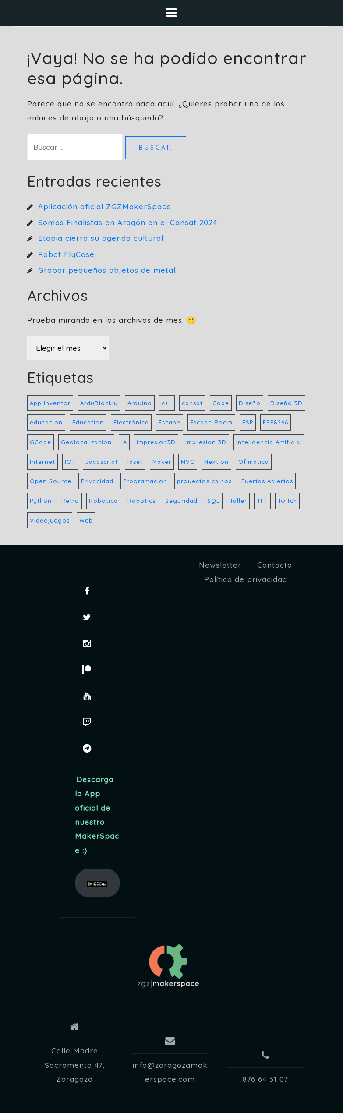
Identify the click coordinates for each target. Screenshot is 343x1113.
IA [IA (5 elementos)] (124, 441)
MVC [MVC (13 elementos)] (187, 461)
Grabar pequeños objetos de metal (107, 270)
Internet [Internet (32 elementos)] (42, 461)
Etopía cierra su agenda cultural (100, 238)
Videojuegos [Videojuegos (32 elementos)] (50, 520)
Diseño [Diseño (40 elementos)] (250, 402)
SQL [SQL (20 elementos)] (213, 500)
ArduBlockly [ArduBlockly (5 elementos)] (99, 402)
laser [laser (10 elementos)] (135, 461)
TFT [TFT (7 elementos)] (262, 500)
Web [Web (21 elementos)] (86, 520)
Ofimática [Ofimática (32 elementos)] (253, 461)
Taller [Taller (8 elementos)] (238, 500)
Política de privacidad (245, 579)
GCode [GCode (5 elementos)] (40, 441)
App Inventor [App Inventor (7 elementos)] (50, 402)
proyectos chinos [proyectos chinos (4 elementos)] (204, 480)
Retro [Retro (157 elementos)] (70, 500)
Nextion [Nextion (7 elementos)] (216, 461)
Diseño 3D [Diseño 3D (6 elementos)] (286, 402)
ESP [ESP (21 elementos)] (247, 422)
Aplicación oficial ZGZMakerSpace (104, 206)
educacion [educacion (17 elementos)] (46, 422)
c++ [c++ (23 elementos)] (167, 402)
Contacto (274, 564)
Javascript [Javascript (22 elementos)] (101, 461)
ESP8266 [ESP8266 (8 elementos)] (275, 422)
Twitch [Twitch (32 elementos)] (287, 500)
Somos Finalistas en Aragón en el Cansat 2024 (127, 222)
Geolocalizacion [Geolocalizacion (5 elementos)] (86, 441)
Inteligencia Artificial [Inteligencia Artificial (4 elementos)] (269, 441)
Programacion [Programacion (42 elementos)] (145, 480)
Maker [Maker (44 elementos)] (161, 461)
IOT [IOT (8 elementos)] (70, 461)
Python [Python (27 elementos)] (41, 500)
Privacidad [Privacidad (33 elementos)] (97, 480)
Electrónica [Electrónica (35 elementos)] (131, 422)
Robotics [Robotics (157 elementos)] (141, 500)
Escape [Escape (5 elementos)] (169, 422)
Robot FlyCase (66, 254)
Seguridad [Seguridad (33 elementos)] (181, 500)
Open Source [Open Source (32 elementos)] (50, 480)
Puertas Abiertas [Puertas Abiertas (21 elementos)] (267, 480)
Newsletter (220, 564)
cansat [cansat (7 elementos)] (192, 402)
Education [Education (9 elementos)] (88, 422)
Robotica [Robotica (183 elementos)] (103, 500)
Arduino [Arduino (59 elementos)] (139, 402)
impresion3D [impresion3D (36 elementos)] (156, 441)
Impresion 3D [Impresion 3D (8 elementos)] (205, 441)
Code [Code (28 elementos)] (220, 402)
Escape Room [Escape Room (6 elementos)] (211, 422)
